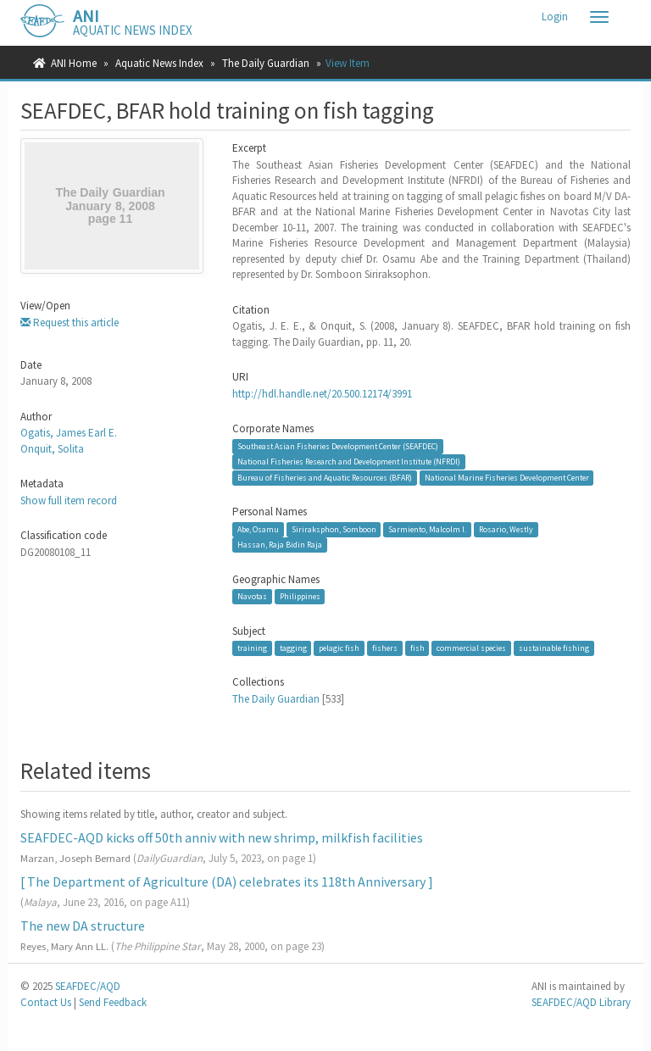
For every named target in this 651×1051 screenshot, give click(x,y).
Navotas (252, 596)
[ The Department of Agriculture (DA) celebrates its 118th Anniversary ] (226, 881)
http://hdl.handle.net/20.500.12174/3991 (322, 393)
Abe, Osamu (258, 529)
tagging (293, 647)
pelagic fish (339, 647)
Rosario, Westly (506, 529)
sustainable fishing (554, 647)
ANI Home (74, 63)
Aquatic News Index (159, 63)
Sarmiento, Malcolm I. (427, 529)
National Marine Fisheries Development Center (507, 477)
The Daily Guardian (265, 63)
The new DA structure (82, 925)
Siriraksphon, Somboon (334, 529)
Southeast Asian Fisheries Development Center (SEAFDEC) (337, 446)
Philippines (300, 596)
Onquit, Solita (52, 449)
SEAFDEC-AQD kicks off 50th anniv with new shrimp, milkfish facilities (221, 837)
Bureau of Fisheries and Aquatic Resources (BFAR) (324, 477)
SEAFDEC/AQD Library (581, 1002)
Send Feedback (113, 1002)
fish (417, 647)
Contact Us (45, 1002)
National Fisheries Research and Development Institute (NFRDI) (348, 461)
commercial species (471, 647)
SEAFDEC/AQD (87, 986)
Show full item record (68, 500)
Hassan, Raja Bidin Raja (279, 544)
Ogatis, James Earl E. (68, 432)
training (252, 647)
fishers (385, 647)
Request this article (69, 322)
